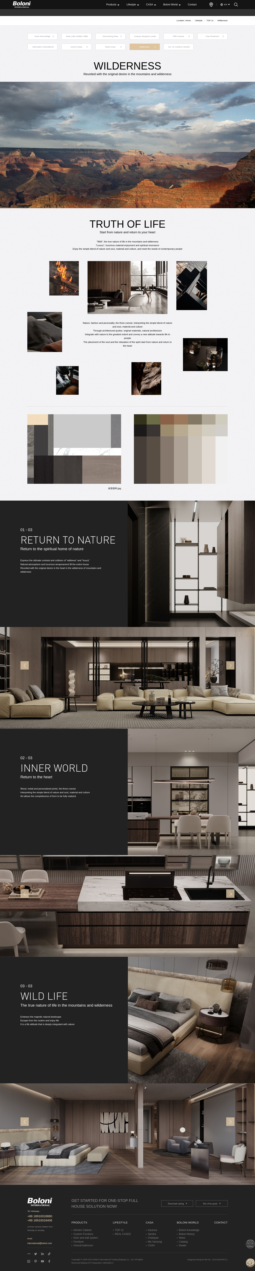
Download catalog (176, 1203)
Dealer (182, 1245)
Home (188, 20)
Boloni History (187, 1234)
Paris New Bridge (42, 36)
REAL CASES (123, 1234)
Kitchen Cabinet (82, 1230)
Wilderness (145, 47)
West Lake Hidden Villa (76, 36)
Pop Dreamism (212, 36)
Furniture (78, 1241)
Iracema (152, 1230)
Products (111, 4)
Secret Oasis (76, 47)
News (182, 1237)
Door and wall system (85, 1237)
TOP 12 (210, 20)
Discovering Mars (110, 36)
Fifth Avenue (178, 36)
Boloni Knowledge (189, 1230)
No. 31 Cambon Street (178, 47)
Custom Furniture (83, 1234)
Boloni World (170, 4)
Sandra (152, 1234)
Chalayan (153, 1237)
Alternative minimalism (42, 47)
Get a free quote (210, 1203)
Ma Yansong (155, 1241)
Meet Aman (110, 47)
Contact (192, 4)
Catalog (183, 1241)
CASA (149, 4)
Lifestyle (131, 4)
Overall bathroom (83, 1245)
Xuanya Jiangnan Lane (144, 36)
